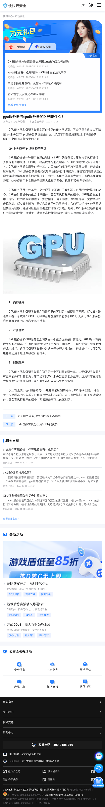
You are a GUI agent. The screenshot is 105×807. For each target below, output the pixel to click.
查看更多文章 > (17, 105)
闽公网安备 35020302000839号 (22, 795)
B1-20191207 (43, 803)
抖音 (96, 771)
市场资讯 (20, 16)
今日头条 (10, 779)
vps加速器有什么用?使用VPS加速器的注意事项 (37, 72)
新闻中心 (8, 16)
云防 (82, 5)
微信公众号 (11, 771)
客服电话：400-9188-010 (55, 745)
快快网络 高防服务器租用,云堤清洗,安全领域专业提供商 (14, 5)
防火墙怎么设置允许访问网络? (27, 94)
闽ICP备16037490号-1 (81, 789)
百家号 (49, 779)
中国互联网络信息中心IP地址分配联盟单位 (26, 799)
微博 (96, 779)
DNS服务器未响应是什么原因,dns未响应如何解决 (38, 61)
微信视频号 (51, 771)
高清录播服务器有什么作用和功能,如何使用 (35, 83)
